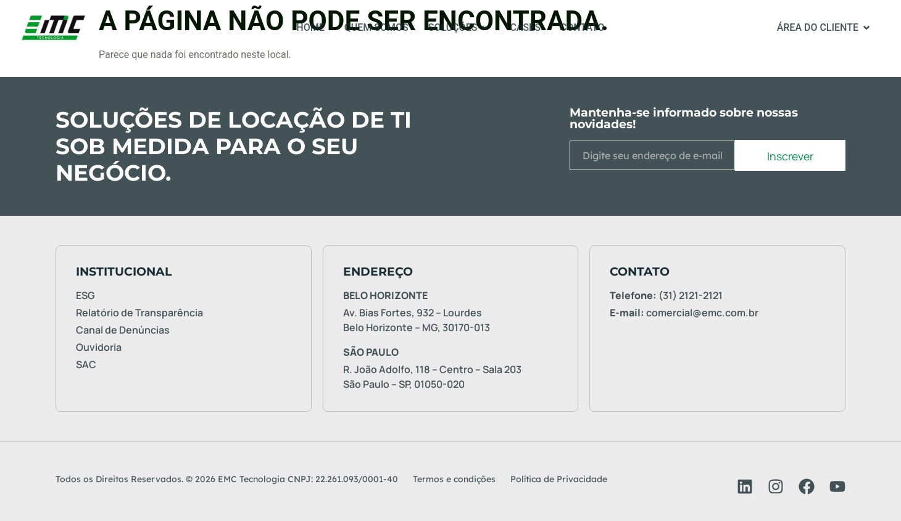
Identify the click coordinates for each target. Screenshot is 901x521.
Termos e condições (454, 479)
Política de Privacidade (558, 479)
